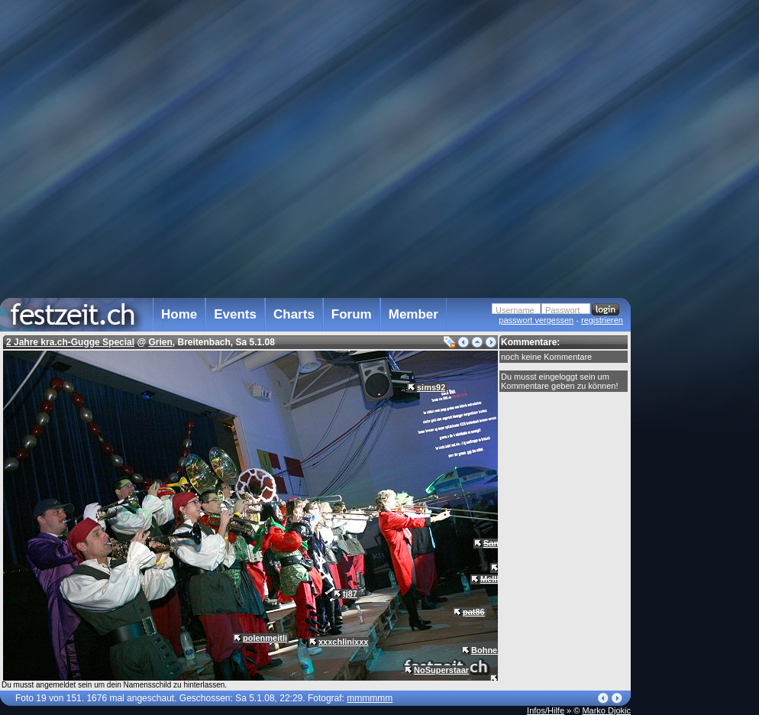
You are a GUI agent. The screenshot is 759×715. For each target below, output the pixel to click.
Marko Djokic (606, 710)
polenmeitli (265, 637)
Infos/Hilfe (545, 710)
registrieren (602, 320)
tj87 (350, 593)
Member (413, 314)
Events (235, 314)
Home (179, 314)
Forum (351, 314)
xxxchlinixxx (343, 641)
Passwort (562, 310)
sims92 (431, 387)
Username (515, 310)
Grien (160, 342)
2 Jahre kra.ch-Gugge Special (70, 342)
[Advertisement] (698, 308)
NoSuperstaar (441, 670)
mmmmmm (369, 698)
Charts (294, 314)
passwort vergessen (536, 320)
